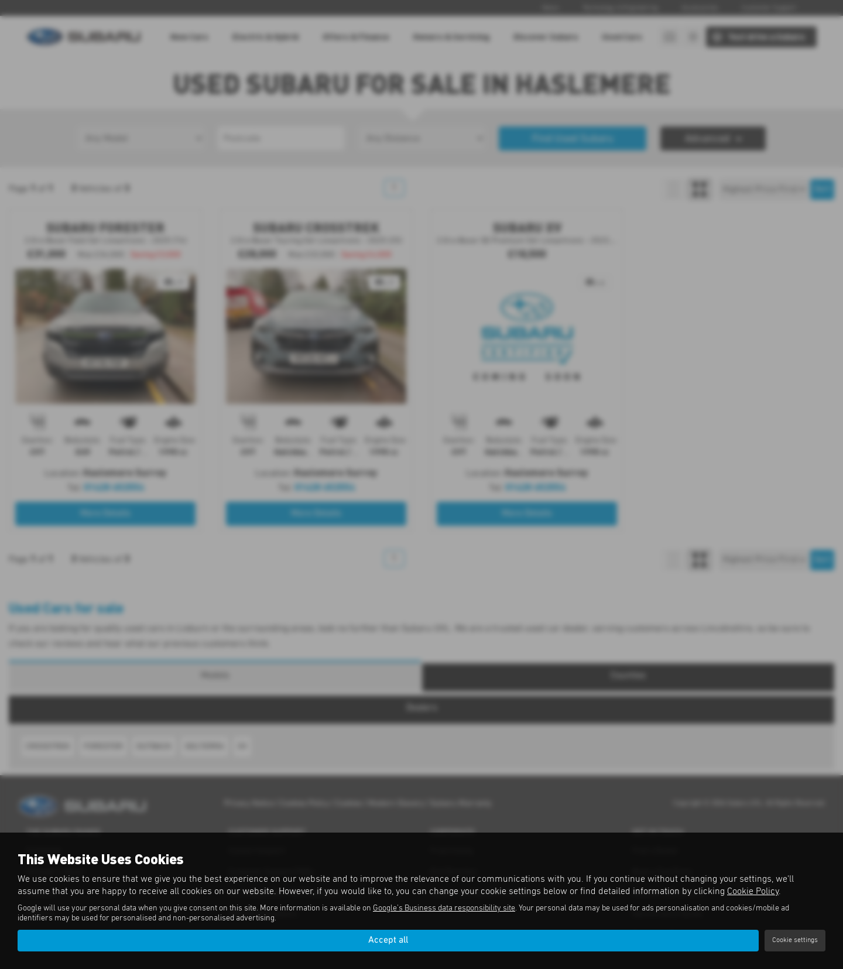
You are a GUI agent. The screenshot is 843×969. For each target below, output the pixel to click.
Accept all (388, 940)
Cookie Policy (753, 891)
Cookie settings (795, 940)
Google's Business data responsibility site (444, 908)
